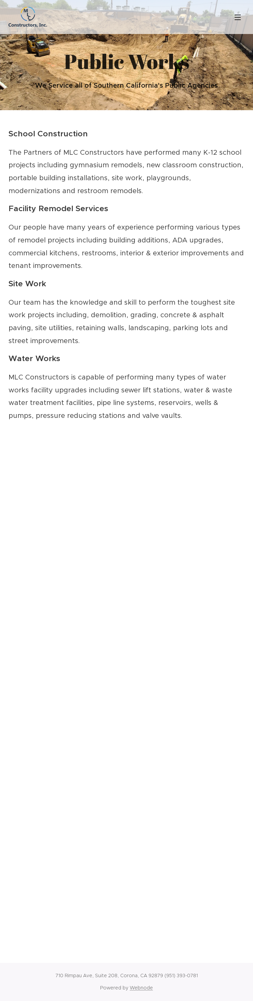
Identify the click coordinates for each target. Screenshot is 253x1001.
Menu (238, 17)
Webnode (141, 988)
